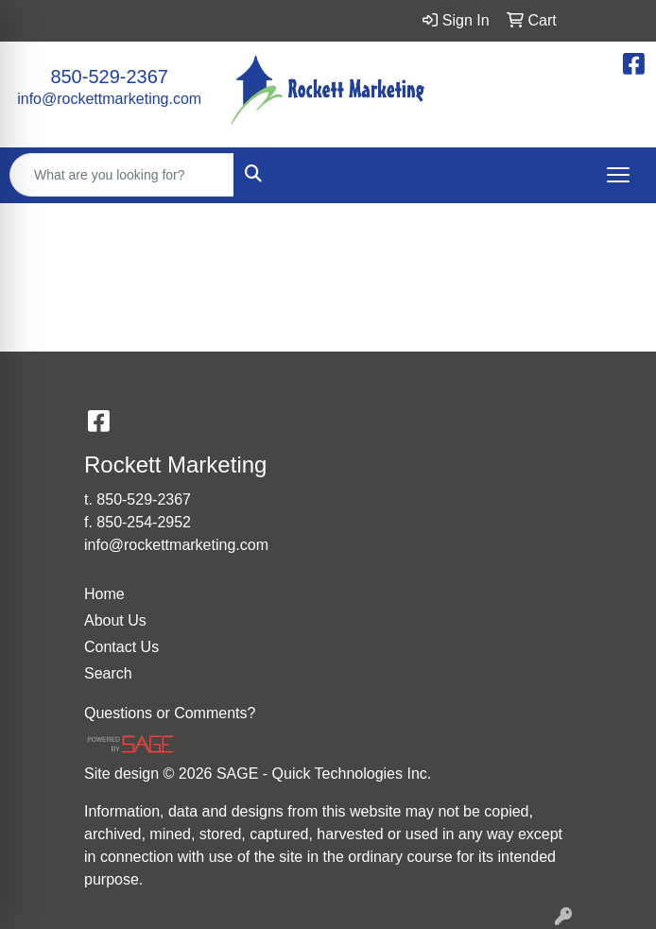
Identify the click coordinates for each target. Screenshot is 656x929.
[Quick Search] (121, 175)
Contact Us (121, 647)
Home (104, 594)
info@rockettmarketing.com (109, 99)
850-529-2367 (109, 76)
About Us (115, 620)
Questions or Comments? (169, 713)
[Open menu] (618, 175)
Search (108, 673)
